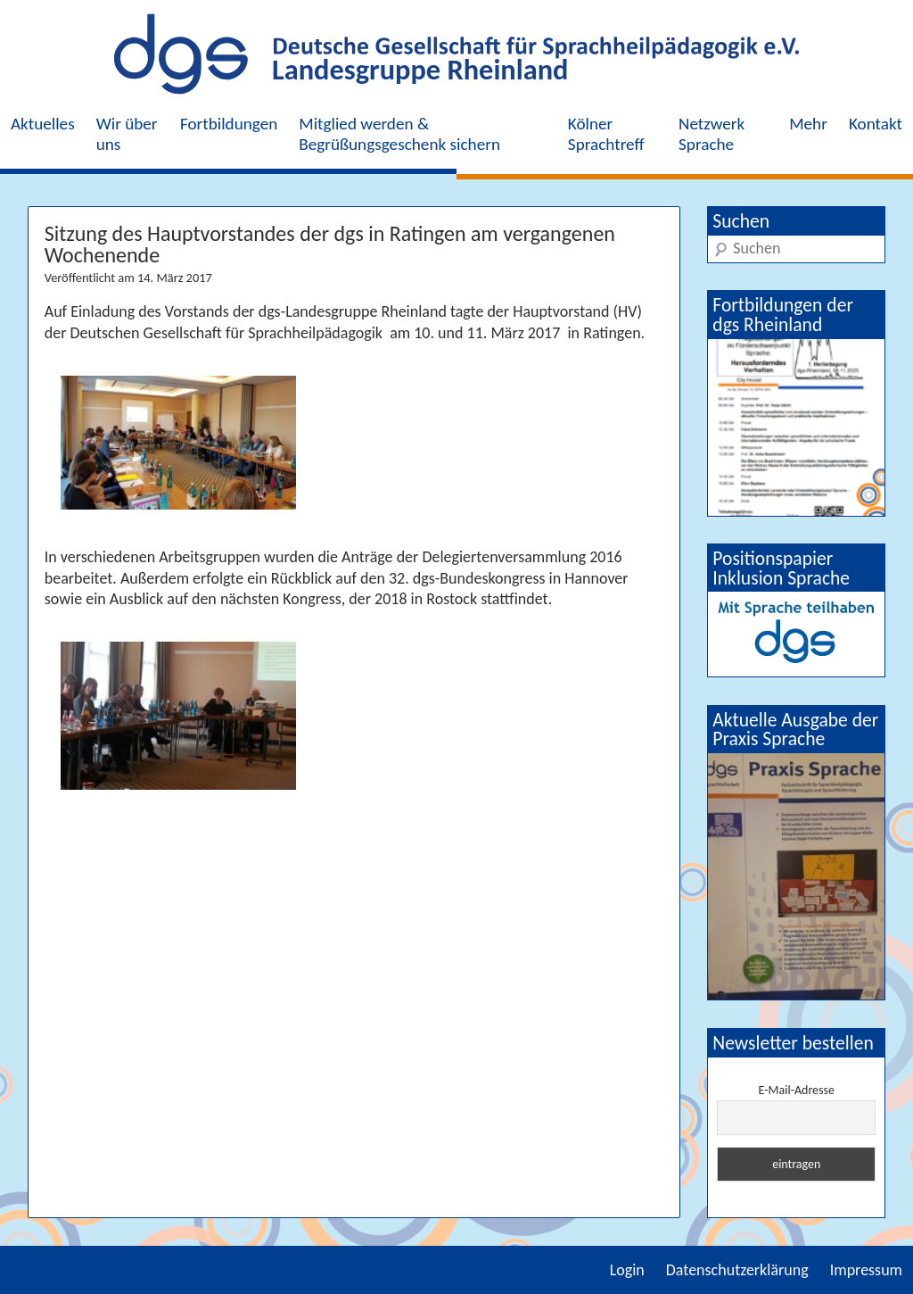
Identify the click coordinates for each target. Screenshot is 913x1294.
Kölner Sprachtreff (606, 133)
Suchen (740, 221)
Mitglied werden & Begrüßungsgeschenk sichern (399, 133)
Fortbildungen (228, 123)
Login (627, 1270)
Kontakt (875, 123)
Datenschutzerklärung (737, 1270)
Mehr (808, 123)
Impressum (866, 1270)
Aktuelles (43, 123)
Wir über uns (127, 133)
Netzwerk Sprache (711, 133)
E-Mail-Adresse (797, 1090)
